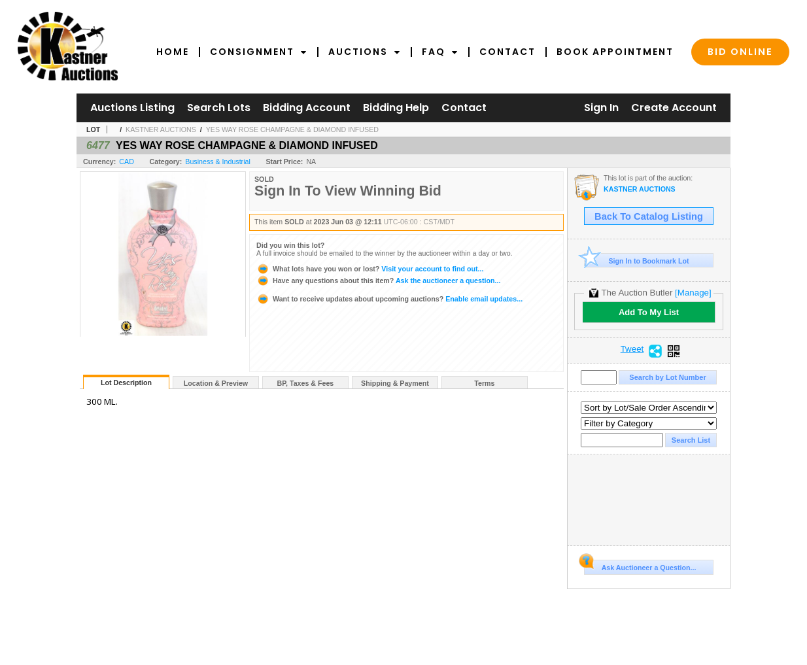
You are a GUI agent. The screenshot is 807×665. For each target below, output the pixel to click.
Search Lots (218, 107)
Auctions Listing (132, 107)
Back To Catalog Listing (648, 216)
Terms (484, 383)
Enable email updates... (389, 299)
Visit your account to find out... (369, 269)
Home (172, 51)
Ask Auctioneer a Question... (640, 565)
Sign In (601, 107)
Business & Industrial (217, 161)
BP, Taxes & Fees (305, 383)
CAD (126, 161)
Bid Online (740, 51)
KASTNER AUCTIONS (161, 129)
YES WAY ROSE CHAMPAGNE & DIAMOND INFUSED (292, 129)
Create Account (674, 107)
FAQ (440, 51)
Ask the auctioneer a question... (378, 280)
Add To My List (649, 312)
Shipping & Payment (395, 383)
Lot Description (126, 382)
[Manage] (692, 293)
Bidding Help (396, 107)
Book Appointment (615, 51)
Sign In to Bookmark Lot (636, 260)
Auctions (364, 51)
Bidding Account (307, 107)
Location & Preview (216, 383)
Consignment (258, 51)
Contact (507, 51)
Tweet (632, 349)
